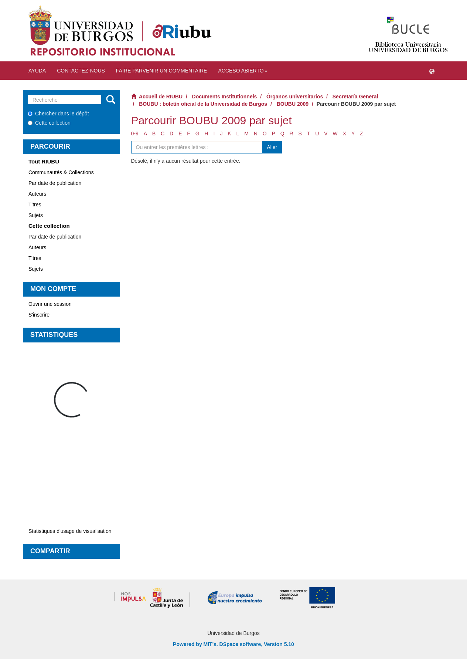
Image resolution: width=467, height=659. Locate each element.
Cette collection (49, 123)
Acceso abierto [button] (242, 71)
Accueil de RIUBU (161, 96)
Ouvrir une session (50, 304)
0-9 (135, 133)
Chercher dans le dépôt (58, 113)
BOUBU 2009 (293, 104)
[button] (432, 70)
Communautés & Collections (61, 172)
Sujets (35, 215)
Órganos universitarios (294, 96)
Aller (272, 147)
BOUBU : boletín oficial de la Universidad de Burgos (203, 104)
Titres (34, 204)
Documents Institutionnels (224, 96)
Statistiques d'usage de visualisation (69, 531)
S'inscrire (39, 315)
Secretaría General (355, 96)
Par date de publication (54, 183)
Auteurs (37, 194)
